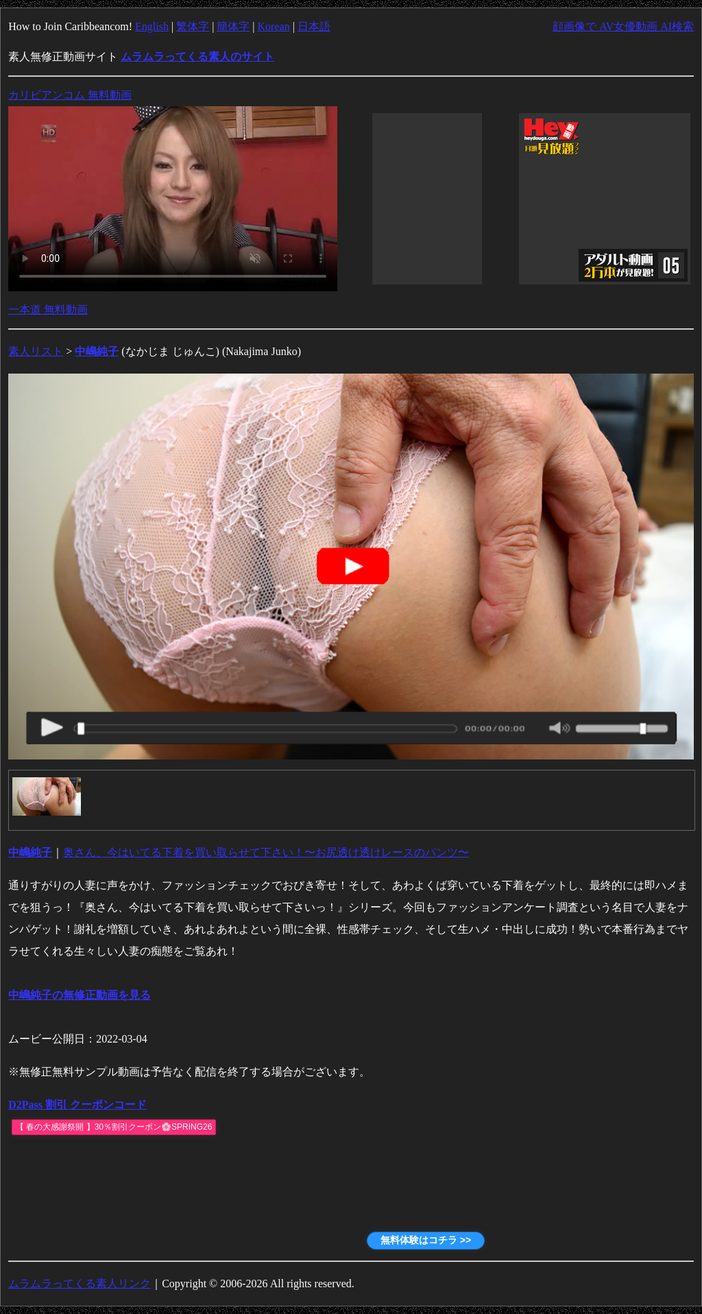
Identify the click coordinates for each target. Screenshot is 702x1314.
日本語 (314, 26)
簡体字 (233, 26)
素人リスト (35, 351)
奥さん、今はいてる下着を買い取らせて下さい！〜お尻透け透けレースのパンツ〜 (266, 852)
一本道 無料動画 (48, 309)
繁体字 (192, 26)
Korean (274, 26)
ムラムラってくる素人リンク (79, 1283)
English (152, 26)
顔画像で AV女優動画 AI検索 (623, 26)
